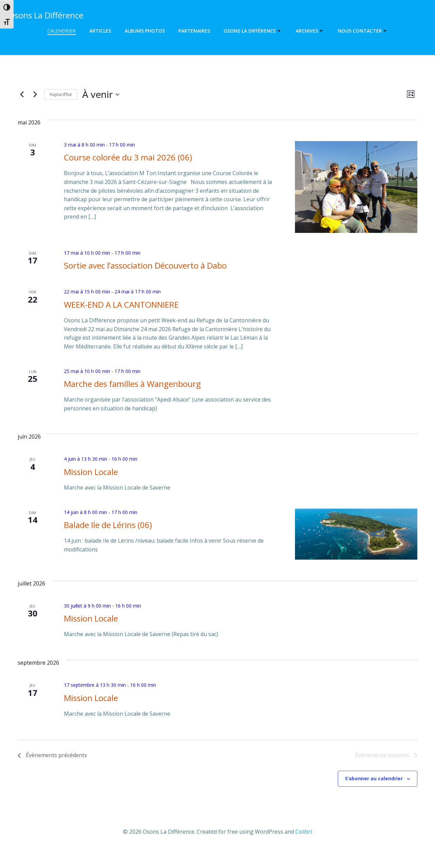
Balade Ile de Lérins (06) (108, 524)
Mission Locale (91, 471)
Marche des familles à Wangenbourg (132, 383)
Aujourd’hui (61, 94)
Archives (310, 31)
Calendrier (61, 31)
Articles (100, 31)
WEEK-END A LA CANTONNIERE (121, 304)
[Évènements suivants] (35, 94)
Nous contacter (363, 31)
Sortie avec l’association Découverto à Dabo (145, 265)
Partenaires (194, 31)
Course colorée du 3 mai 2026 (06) (128, 157)
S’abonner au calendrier (374, 778)
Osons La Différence (253, 31)
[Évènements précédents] (22, 94)
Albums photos (145, 31)
